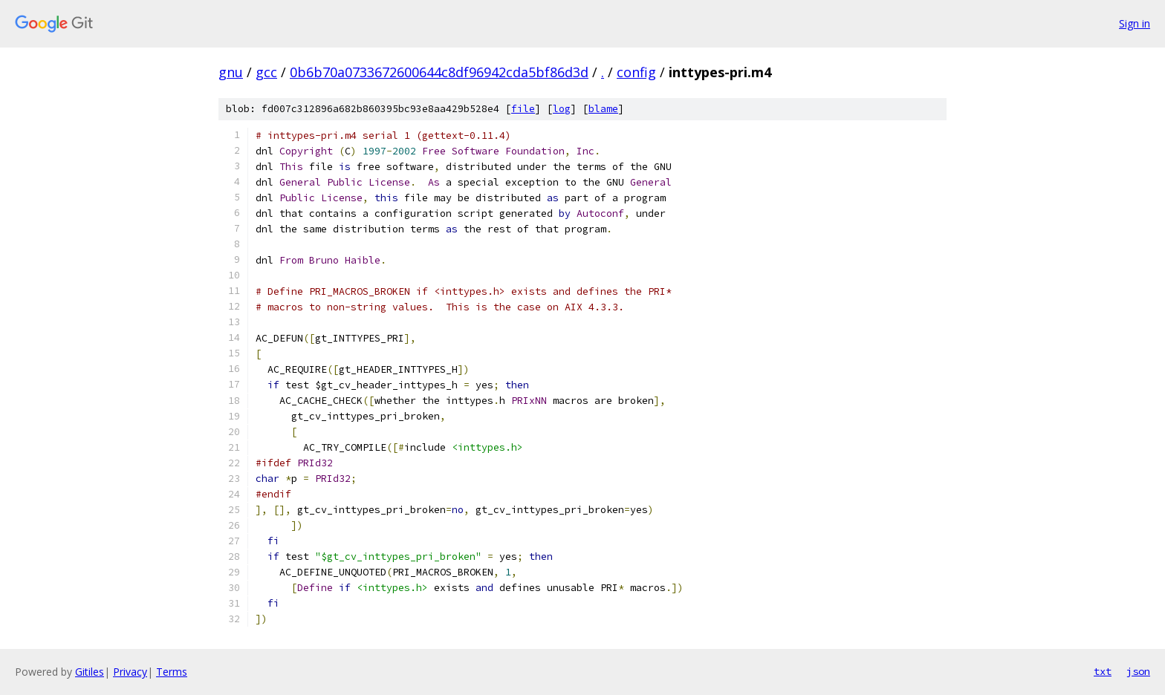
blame (603, 108)
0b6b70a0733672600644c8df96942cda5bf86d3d (439, 72)
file (523, 108)
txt (1103, 671)
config (636, 72)
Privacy (130, 672)
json (1138, 671)
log (562, 108)
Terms (171, 672)
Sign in (1134, 23)
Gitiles (89, 672)
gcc (266, 72)
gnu (230, 72)
